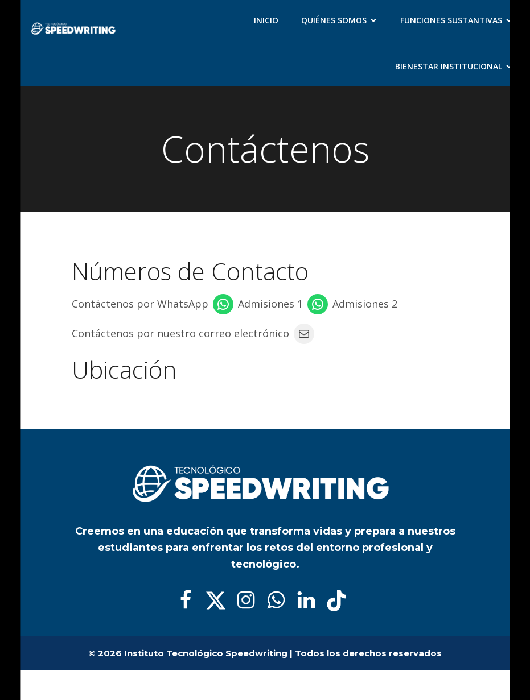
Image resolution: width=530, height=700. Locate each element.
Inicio (266, 20)
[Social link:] (190, 600)
